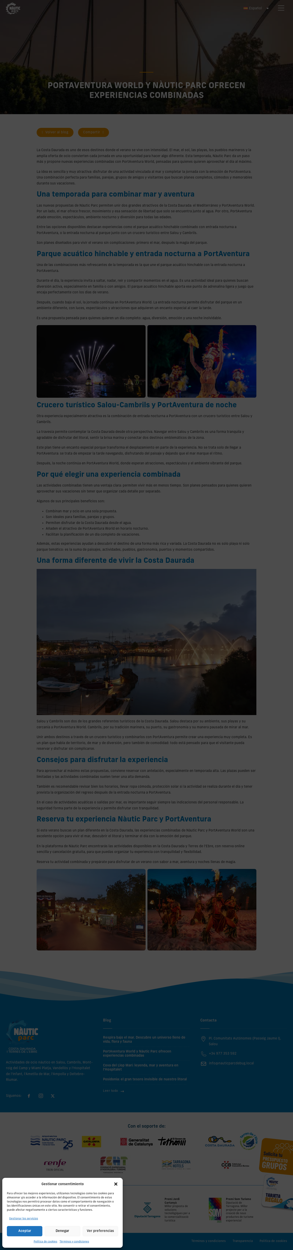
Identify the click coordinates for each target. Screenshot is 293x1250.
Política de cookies (45, 1241)
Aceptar (24, 1231)
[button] (116, 1184)
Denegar (62, 1231)
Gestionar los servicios (23, 1218)
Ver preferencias (100, 1231)
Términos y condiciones (74, 1241)
